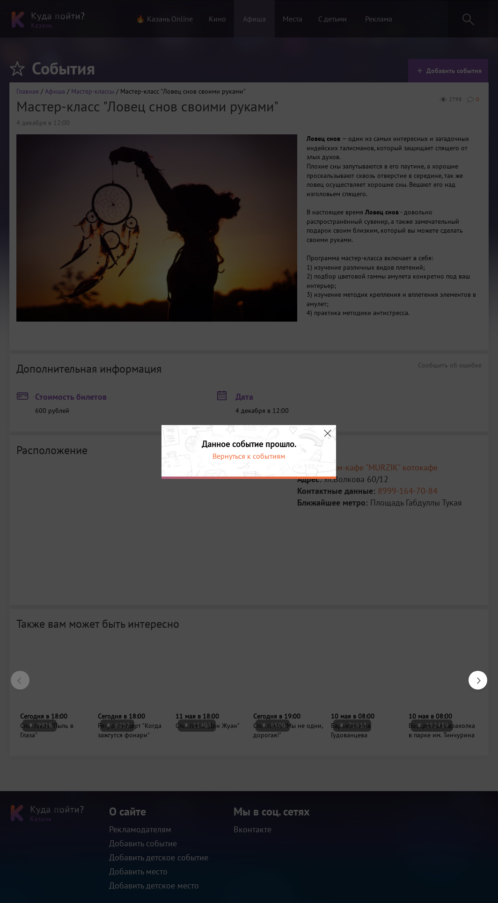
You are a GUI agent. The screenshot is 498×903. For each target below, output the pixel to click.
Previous (15, 675)
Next (473, 675)
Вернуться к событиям (248, 456)
